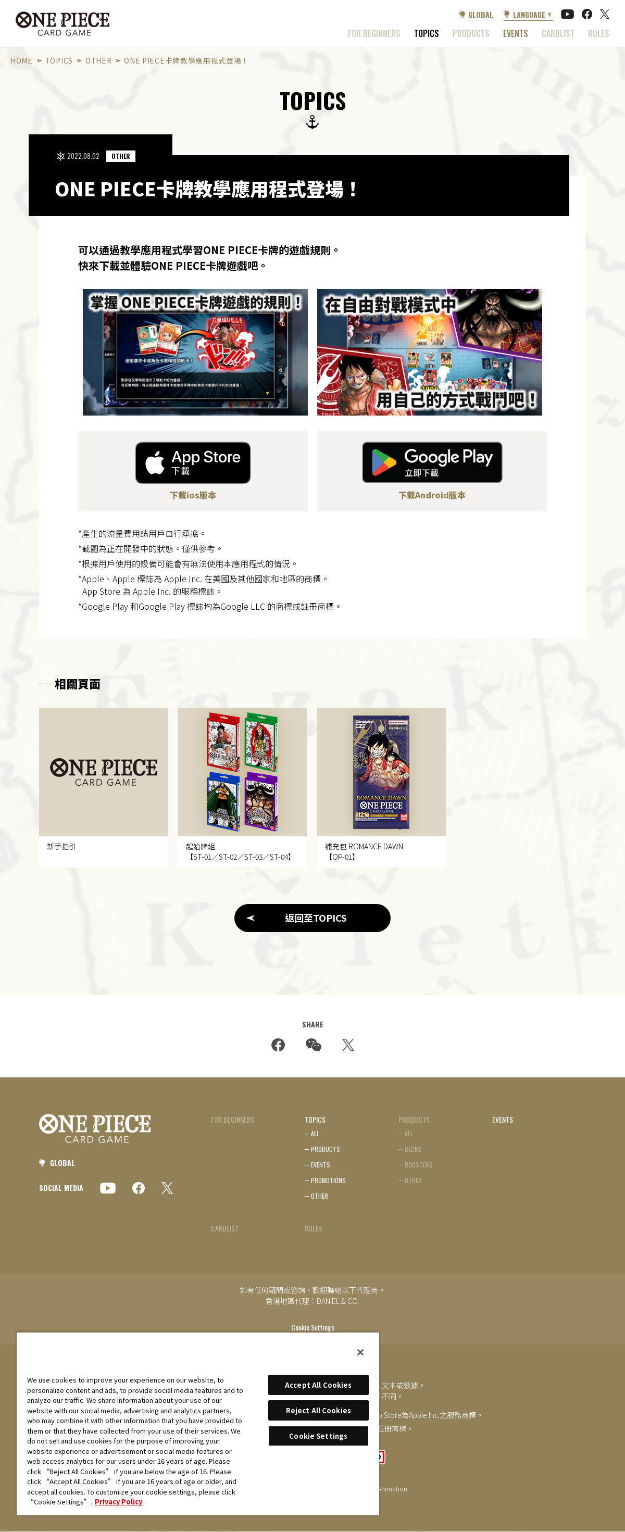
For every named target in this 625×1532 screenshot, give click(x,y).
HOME (21, 60)
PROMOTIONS (328, 1180)
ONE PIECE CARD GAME (62, 23)
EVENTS (515, 33)
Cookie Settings (312, 1328)
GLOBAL (480, 14)
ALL (315, 1133)
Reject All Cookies (318, 1410)
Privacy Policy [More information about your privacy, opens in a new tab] (118, 1501)
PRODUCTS (325, 1149)
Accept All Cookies (318, 1385)
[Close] (360, 1352)
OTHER (98, 60)
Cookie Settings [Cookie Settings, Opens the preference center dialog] (318, 1436)
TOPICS (426, 33)
